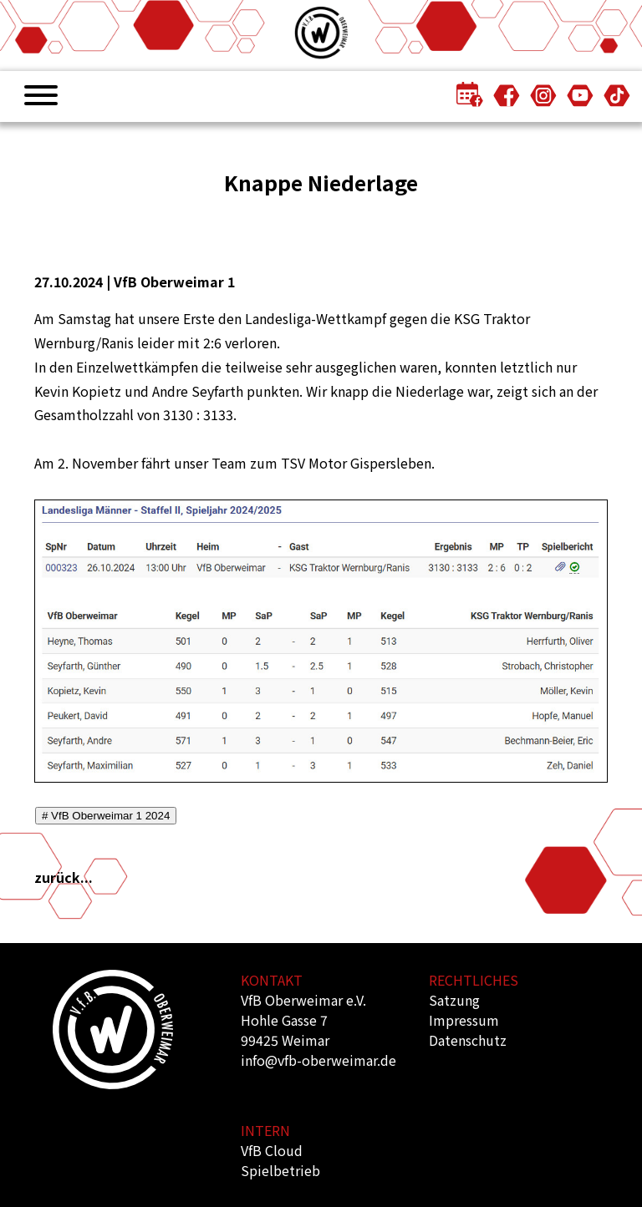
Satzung (454, 1000)
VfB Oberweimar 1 (174, 281)
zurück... (63, 877)
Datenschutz (468, 1040)
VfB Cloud (272, 1150)
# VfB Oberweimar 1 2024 (106, 815)
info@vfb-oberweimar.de (318, 1060)
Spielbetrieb (280, 1170)
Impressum (464, 1020)
